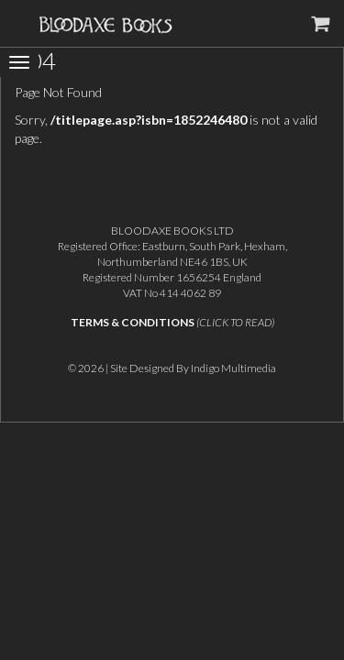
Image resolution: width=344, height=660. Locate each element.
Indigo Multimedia (233, 368)
